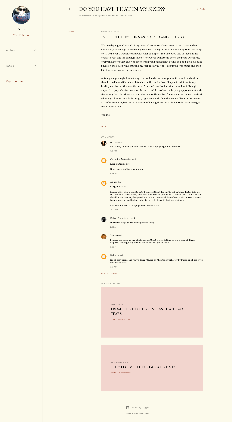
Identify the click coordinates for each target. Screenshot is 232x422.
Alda (112, 182)
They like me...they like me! (143, 367)
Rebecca (115, 255)
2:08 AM (114, 210)
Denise (21, 29)
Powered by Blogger (137, 408)
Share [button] (71, 31)
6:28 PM (113, 173)
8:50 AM (114, 247)
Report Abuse (14, 81)
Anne (113, 142)
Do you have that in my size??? (122, 8)
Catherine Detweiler (120, 159)
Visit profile (21, 34)
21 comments (124, 319)
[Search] (201, 9)
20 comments (124, 372)
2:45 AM (113, 227)
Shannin (114, 235)
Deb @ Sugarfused (120, 218)
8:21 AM (113, 267)
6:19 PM (113, 151)
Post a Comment (109, 273)
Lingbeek (145, 413)
